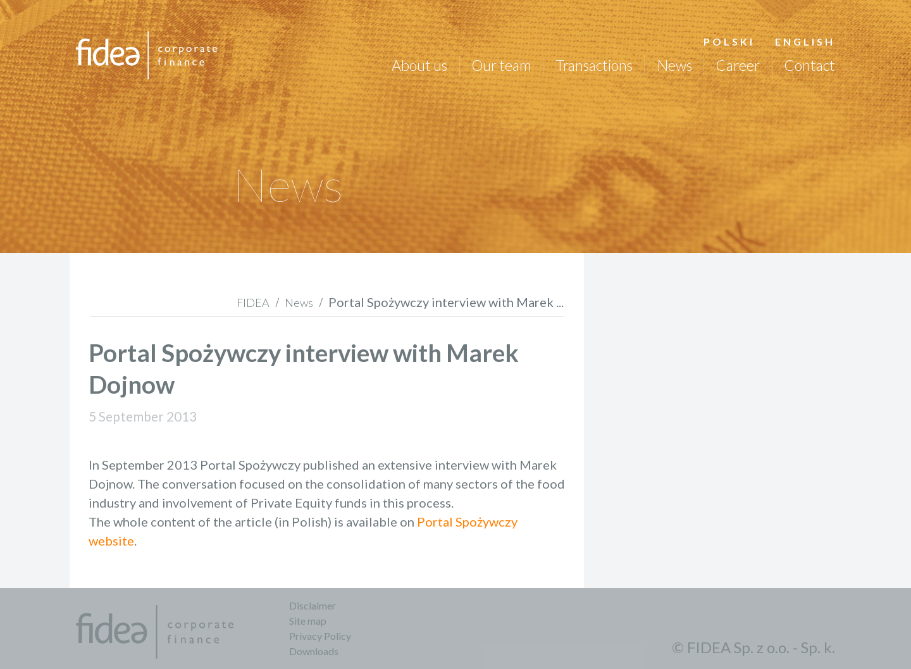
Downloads (313, 651)
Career (738, 65)
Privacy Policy (320, 636)
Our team (501, 65)
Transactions (594, 65)
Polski (729, 41)
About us (419, 65)
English (805, 41)
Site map (307, 621)
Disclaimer (312, 605)
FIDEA (253, 302)
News (673, 65)
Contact (809, 65)
